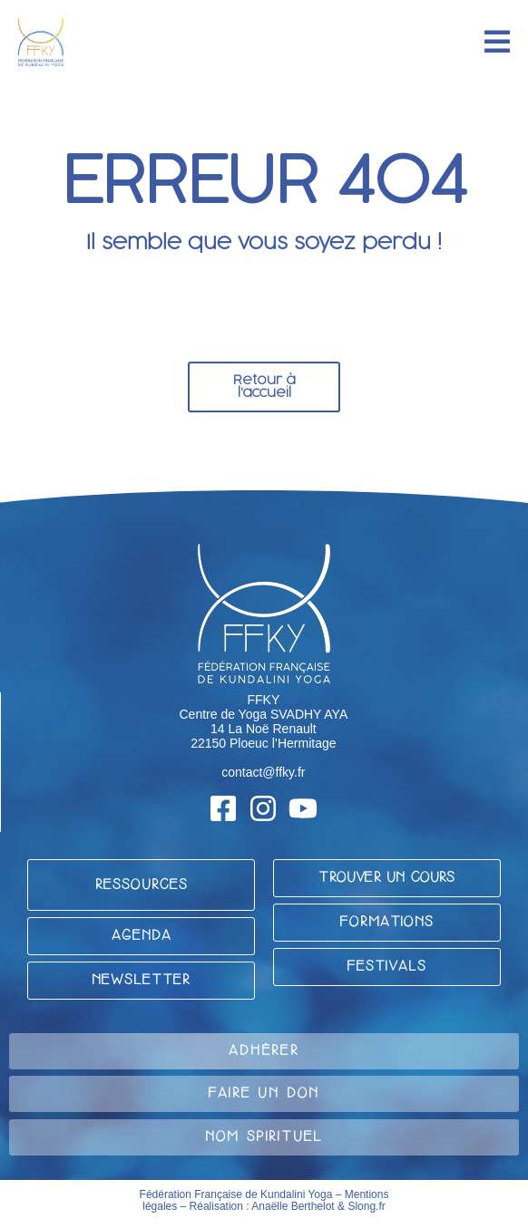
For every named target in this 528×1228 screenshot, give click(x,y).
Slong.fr (366, 1206)
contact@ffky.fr (263, 772)
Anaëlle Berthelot (292, 1206)
